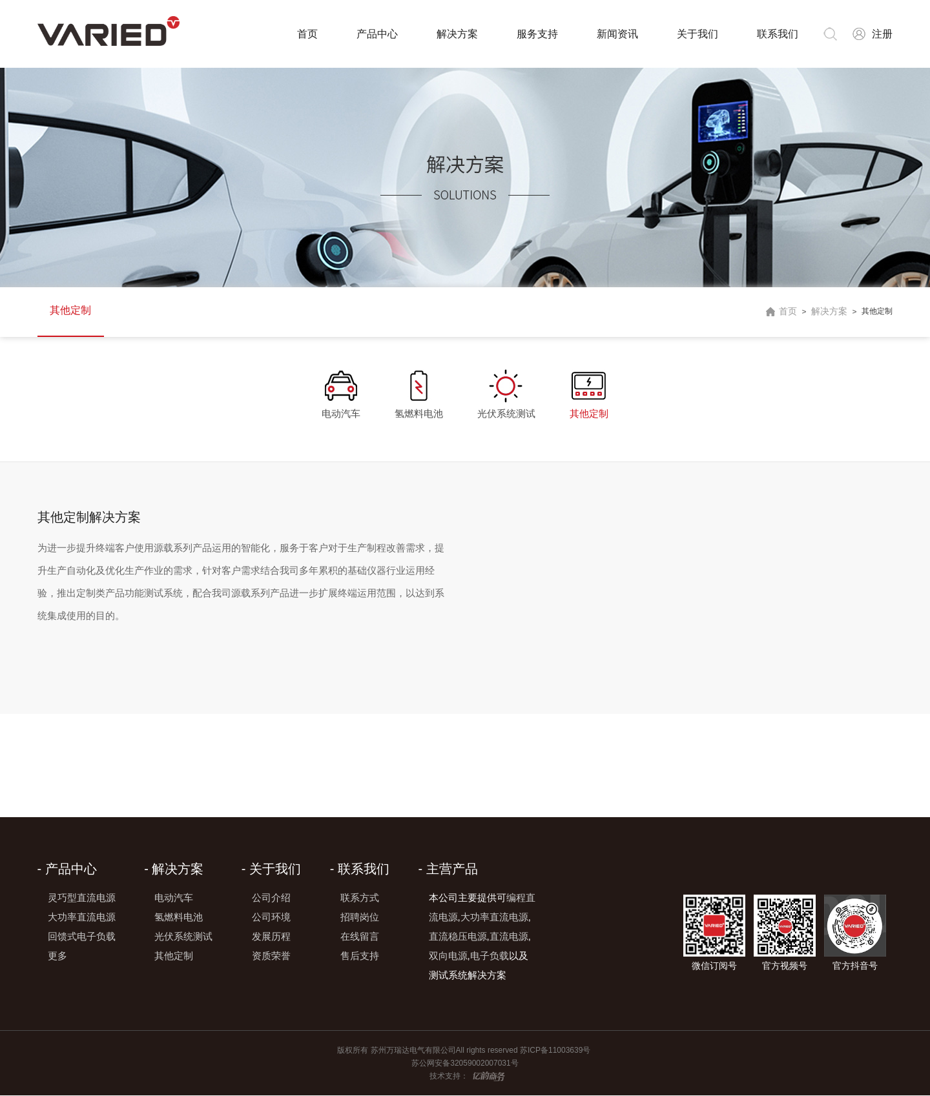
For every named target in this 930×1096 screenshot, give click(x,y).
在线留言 (359, 936)
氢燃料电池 (419, 413)
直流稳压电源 (458, 936)
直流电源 (509, 936)
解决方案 (456, 33)
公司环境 (271, 917)
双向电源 (448, 956)
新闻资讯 (616, 33)
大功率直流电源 (82, 917)
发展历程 (271, 936)
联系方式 (359, 898)
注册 (882, 33)
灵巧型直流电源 (82, 898)
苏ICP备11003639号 (556, 1050)
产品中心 (376, 33)
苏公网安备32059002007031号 (464, 1063)
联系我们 (777, 33)
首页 (306, 33)
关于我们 (697, 33)
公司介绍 (271, 898)
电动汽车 (340, 413)
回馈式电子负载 (82, 936)
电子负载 (489, 956)
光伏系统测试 (506, 413)
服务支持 (536, 33)
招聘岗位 (359, 917)
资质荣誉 (271, 956)
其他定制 (71, 310)
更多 (57, 956)
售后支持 (359, 956)
